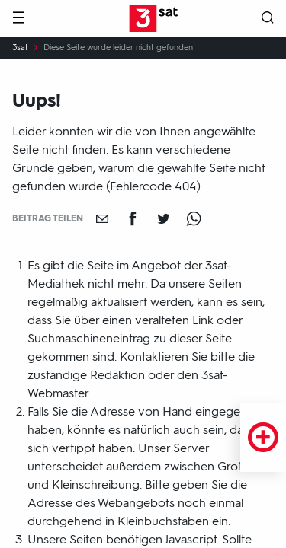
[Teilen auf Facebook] (132, 218)
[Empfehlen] (102, 218)
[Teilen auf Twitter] (163, 218)
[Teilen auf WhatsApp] (193, 218)
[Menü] (18, 18)
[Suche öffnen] (267, 18)
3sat (20, 48)
